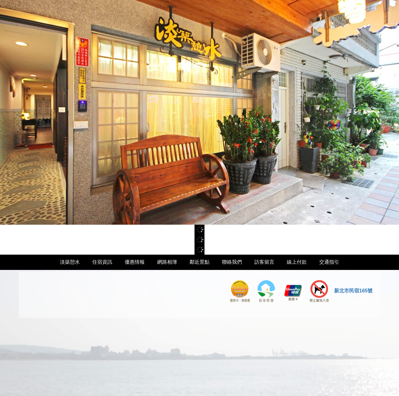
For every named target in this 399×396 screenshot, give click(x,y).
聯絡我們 (232, 262)
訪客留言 (264, 262)
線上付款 (297, 262)
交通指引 (329, 262)
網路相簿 (167, 262)
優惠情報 (135, 262)
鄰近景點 (199, 262)
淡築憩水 (70, 262)
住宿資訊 (102, 262)
